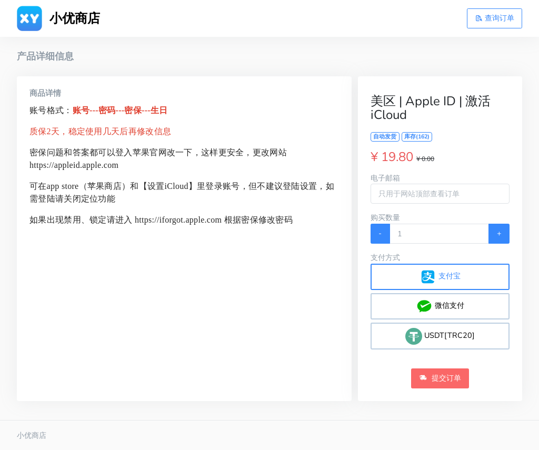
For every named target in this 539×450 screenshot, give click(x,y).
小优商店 (31, 435)
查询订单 (494, 18)
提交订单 (440, 378)
